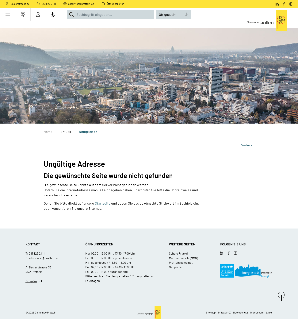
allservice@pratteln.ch (81, 3)
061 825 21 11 (49, 3)
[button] (7, 14)
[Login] (38, 14)
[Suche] (71, 14)
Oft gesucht (168, 14)
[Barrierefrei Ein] (53, 14)
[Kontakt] (22, 14)
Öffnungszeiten (115, 3)
